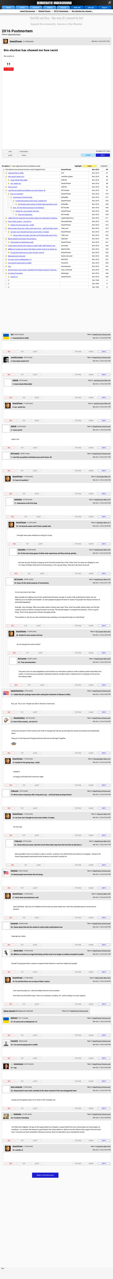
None (90, 166)
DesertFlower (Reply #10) (103, 499)
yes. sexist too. (15, 183)
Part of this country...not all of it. (20, 221)
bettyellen (18, 499)
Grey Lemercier (16, 1087)
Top (22, 351)
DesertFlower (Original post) (102, 334)
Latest (22, 8)
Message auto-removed (16, 256)
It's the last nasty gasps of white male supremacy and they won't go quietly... (45, 204)
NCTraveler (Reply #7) (104, 476)
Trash (23, 155)
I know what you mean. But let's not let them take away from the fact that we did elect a (45, 235)
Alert (10, 155)
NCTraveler (15, 453)
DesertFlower (16, 41)
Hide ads (77, 8)
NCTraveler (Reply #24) (103, 631)
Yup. (9, 266)
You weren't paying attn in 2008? (20, 263)
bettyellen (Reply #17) (104, 522)
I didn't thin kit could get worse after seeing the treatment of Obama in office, (35, 218)
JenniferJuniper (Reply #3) (102, 380)
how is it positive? (16, 194)
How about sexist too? (16, 176)
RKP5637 (14, 1018)
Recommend (8, 69)
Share (88, 155)
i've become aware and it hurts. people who (31, 201)
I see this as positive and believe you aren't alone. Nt (26, 190)
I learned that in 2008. (16, 173)
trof (12, 334)
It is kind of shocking (15, 273)
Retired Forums (44, 11)
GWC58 (15, 380)
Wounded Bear (19, 718)
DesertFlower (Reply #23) (103, 550)
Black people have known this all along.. (22, 239)
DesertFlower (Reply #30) (103, 659)
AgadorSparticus (17, 691)
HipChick (14, 871)
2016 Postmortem (61, 11)
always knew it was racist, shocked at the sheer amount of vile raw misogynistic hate (39, 270)
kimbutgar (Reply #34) (103, 1146)
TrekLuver (14, 791)
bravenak (14, 923)
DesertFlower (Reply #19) (103, 841)
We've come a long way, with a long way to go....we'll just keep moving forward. (36, 228)
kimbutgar (17, 1114)
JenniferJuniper (17, 357)
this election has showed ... (82, 11)
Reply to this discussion (45, 1175)
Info (10, 151)
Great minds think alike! (19, 180)
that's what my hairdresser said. (22, 242)
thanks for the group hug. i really (22, 225)
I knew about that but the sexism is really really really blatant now (31, 246)
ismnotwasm (18, 1064)
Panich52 (14, 1041)
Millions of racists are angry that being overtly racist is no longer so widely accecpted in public (42, 249)
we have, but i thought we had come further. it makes (29, 232)
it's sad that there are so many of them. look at (27, 252)
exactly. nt (14, 277)
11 (9, 64)
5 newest (104, 166)
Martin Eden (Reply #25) (103, 978)
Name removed (9, 1011)
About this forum (14, 34)
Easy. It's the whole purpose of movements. (28, 208)
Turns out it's (12, 187)
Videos (49, 8)
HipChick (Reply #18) (104, 894)
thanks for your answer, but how (27, 211)
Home (8, 8)
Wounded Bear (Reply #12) (102, 759)
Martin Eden (18, 951)
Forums (63, 8)
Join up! (91, 8)
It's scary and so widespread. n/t (20, 259)
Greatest (36, 8)
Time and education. (25, 214)
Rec (9, 351)
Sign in (104, 8)
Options (78, 351)
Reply (103, 155)
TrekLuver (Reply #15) (104, 814)
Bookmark (24, 151)
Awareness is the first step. (23, 197)
